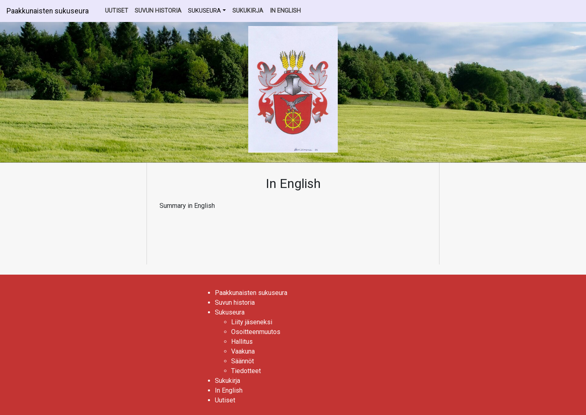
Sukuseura (204, 10)
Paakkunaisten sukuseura (48, 11)
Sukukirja (247, 10)
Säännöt (242, 361)
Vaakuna (243, 351)
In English (285, 10)
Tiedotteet (246, 371)
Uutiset (116, 10)
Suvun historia (158, 10)
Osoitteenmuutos (255, 332)
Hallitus (242, 341)
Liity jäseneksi (251, 322)
